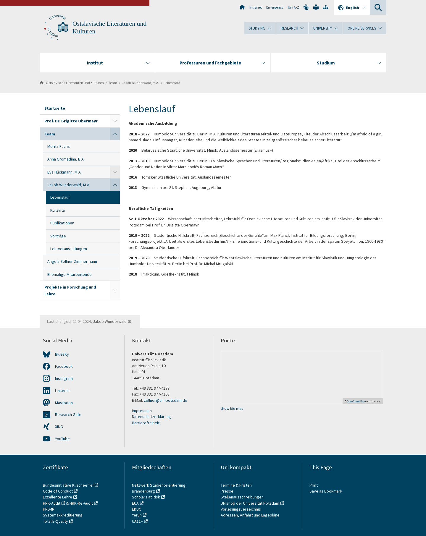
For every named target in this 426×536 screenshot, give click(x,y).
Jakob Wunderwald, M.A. (140, 82)
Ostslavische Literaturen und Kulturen (75, 82)
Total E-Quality (55, 521)
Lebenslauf (172, 82)
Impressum (142, 410)
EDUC (136, 509)
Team (112, 82)
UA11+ (137, 521)
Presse (227, 491)
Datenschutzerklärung (151, 416)
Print (313, 485)
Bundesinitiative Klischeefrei (68, 485)
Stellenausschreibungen (242, 497)
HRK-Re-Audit (81, 503)
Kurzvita (57, 210)
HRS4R (48, 509)
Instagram (64, 378)
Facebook (64, 366)
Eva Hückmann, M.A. (64, 172)
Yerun (137, 515)
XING (59, 426)
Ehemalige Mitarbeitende (69, 274)
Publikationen (62, 223)
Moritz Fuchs (58, 146)
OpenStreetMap (356, 401)
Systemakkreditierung (63, 515)
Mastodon (64, 402)
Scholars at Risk (146, 497)
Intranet (255, 7)
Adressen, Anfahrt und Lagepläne (250, 515)
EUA (135, 503)
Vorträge (58, 236)
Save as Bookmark (325, 491)
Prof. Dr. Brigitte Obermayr (71, 121)
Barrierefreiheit (145, 422)
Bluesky (62, 354)
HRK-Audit (51, 503)
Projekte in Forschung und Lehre (70, 290)
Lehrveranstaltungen (68, 248)
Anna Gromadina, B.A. (66, 159)
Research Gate (68, 414)
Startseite (54, 108)
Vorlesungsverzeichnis (241, 509)
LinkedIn (62, 390)
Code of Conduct (58, 491)
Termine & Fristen (237, 485)
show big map (232, 408)
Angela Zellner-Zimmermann (72, 261)
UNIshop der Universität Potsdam (250, 503)
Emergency (274, 7)
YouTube (62, 438)
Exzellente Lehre (57, 497)
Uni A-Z (293, 7)
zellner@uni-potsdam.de (165, 400)
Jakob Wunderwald (110, 321)
